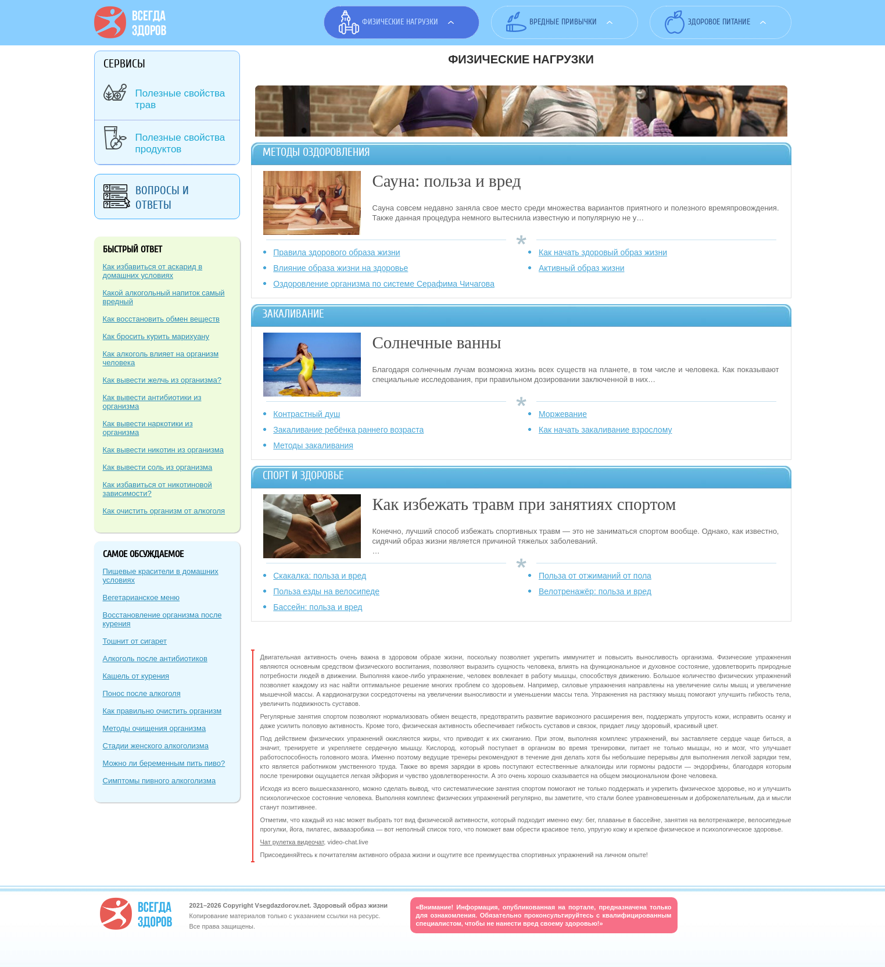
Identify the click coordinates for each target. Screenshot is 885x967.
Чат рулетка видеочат (292, 841)
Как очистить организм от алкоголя (164, 510)
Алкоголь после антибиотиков (155, 658)
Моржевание (563, 414)
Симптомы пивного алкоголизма (159, 780)
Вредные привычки (563, 21)
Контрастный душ (306, 414)
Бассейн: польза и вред (317, 607)
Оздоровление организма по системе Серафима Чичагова (384, 283)
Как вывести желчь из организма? (162, 380)
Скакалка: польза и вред (319, 575)
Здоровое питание (719, 21)
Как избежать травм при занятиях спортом (524, 504)
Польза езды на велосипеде (326, 591)
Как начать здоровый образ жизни (603, 252)
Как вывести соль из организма (158, 467)
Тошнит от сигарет (135, 641)
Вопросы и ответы (162, 198)
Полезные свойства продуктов (180, 143)
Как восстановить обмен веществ (161, 319)
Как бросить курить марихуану (156, 336)
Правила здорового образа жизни (336, 252)
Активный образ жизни (581, 268)
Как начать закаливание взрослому (605, 429)
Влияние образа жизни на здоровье (340, 268)
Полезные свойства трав (180, 99)
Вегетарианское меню (141, 597)
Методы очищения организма (154, 728)
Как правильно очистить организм (162, 710)
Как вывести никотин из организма (163, 449)
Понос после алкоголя (142, 693)
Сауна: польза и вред (446, 181)
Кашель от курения (136, 676)
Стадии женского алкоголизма (156, 745)
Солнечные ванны (436, 342)
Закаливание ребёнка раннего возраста (348, 429)
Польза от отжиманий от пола (595, 575)
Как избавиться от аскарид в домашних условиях (153, 271)
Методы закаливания (313, 445)
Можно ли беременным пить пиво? (164, 763)
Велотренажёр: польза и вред (595, 591)
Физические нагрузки (400, 21)
